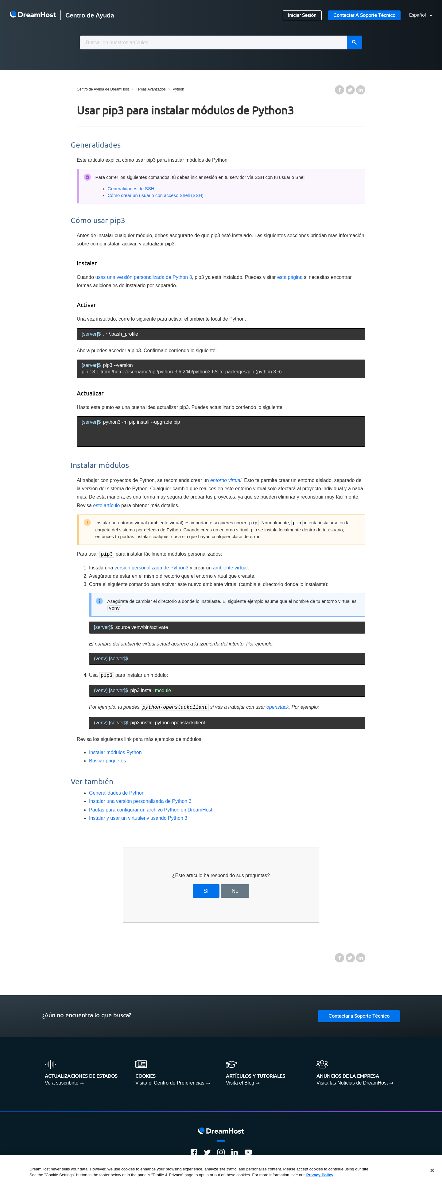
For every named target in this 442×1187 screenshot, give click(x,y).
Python (178, 89)
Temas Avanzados (150, 89)
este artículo (106, 505)
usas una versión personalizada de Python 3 (143, 277)
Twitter (350, 89)
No (234, 889)
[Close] (432, 1170)
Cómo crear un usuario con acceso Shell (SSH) (156, 195)
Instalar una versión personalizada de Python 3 (140, 799)
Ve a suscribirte (61, 1081)
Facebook (339, 89)
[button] (417, 15)
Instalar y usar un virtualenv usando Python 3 (138, 816)
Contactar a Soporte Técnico (364, 15)
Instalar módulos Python (115, 750)
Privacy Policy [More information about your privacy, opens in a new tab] (319, 1175)
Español (418, 15)
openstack (277, 705)
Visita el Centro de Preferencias (169, 1081)
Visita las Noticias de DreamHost (352, 1081)
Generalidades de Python (117, 791)
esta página (290, 277)
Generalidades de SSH (131, 188)
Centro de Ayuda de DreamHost (103, 89)
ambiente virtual (230, 567)
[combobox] (221, 42)
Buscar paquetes (107, 758)
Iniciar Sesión (302, 15)
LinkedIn (360, 89)
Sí (206, 889)
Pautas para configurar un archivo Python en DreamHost (150, 808)
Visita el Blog (240, 1081)
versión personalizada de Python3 (151, 567)
